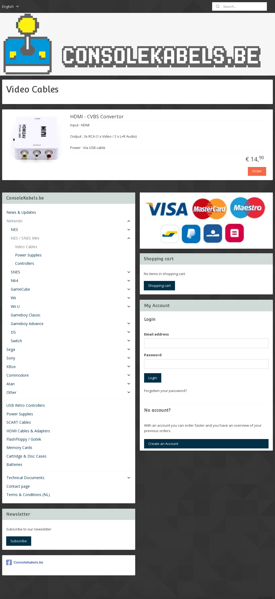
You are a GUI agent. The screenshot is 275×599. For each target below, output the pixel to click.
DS (71, 332)
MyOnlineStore (199, 589)
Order (257, 171)
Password (153, 354)
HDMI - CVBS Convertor (97, 117)
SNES (71, 271)
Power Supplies (28, 255)
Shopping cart (159, 285)
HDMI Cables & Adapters (28, 430)
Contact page (18, 486)
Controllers (24, 263)
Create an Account (163, 443)
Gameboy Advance (71, 323)
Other (68, 392)
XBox (68, 366)
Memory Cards (19, 447)
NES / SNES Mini (71, 238)
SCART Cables (18, 422)
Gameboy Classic (26, 315)
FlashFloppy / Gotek (23, 439)
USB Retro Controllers (25, 405)
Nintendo (68, 220)
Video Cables (26, 246)
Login (152, 377)
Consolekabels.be (24, 562)
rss (130, 589)
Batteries (14, 464)
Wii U (71, 306)
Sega (68, 349)
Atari (68, 383)
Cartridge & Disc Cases (26, 456)
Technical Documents (68, 477)
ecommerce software (151, 589)
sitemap (119, 589)
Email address (156, 334)
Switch (71, 340)
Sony (68, 358)
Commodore (68, 375)
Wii (71, 297)
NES (71, 229)
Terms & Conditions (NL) (28, 494)
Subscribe (18, 541)
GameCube (71, 289)
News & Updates (21, 212)
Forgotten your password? (165, 390)
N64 (71, 280)
